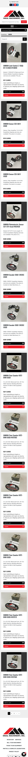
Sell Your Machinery (14, 742)
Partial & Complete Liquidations (14, 748)
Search (24, 22)
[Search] (11, 21)
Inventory (10, 739)
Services (18, 739)
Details (14, 95)
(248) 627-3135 (14, 1)
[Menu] (12, 26)
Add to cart (14, 91)
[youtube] (15, 5)
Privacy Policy (14, 751)
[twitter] (11, 5)
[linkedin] (17, 5)
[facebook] (13, 5)
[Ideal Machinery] (14, 731)
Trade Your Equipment (14, 745)
